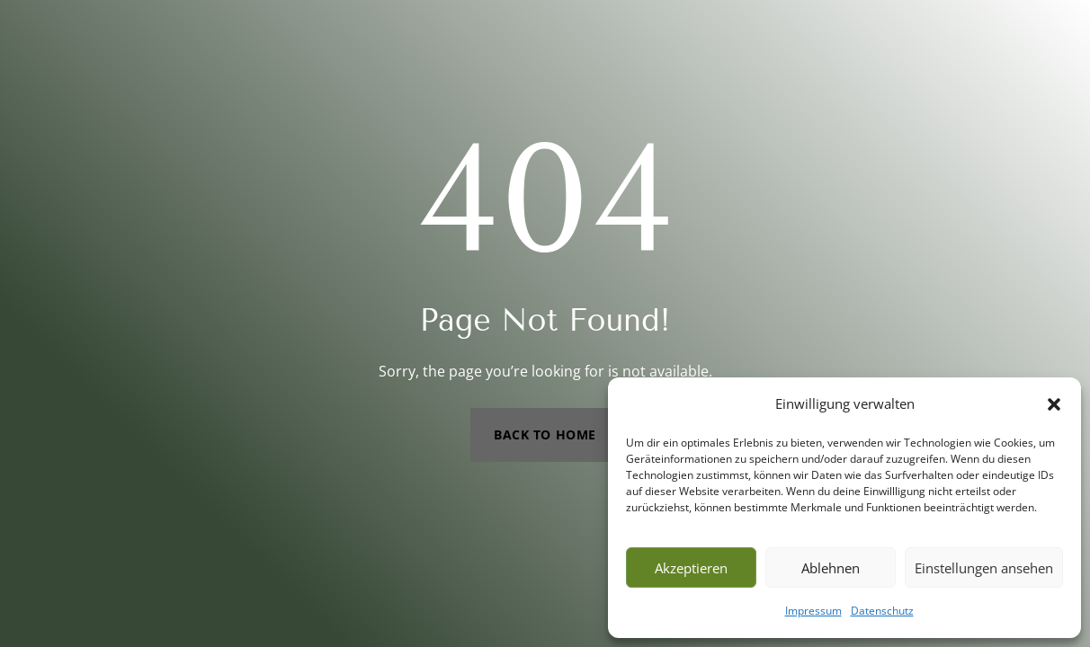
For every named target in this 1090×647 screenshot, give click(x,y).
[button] (1054, 404)
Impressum (813, 610)
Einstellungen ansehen (984, 568)
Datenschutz (882, 610)
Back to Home (545, 434)
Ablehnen (830, 568)
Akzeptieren (691, 568)
